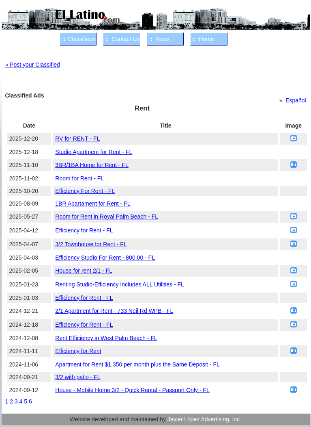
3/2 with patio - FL (77, 377)
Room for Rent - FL (79, 178)
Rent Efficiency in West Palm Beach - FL (106, 338)
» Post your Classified (32, 64)
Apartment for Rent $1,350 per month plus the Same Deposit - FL (137, 364)
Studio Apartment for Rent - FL (93, 152)
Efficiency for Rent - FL (84, 230)
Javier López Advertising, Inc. (204, 419)
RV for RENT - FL (77, 138)
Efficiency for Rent (78, 351)
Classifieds (82, 39)
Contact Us (125, 39)
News (162, 39)
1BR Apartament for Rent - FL (92, 203)
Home (206, 39)
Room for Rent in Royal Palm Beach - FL (106, 216)
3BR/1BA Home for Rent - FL (92, 165)
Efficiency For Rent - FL (85, 191)
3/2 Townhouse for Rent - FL (91, 244)
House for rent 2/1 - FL (83, 270)
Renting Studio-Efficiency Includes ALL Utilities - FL (119, 284)
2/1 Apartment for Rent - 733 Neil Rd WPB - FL (114, 311)
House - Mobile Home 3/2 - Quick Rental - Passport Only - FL (132, 390)
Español (295, 100)
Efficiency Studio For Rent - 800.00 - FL (105, 257)
